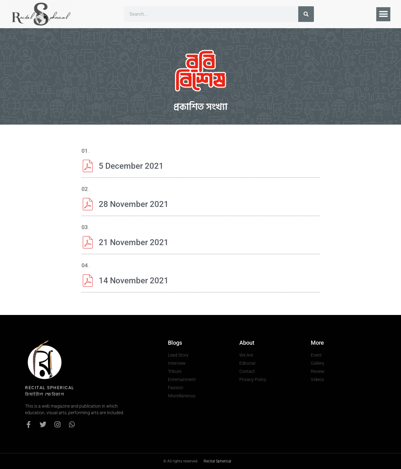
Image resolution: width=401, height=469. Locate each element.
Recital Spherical (217, 461)
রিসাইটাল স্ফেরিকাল (44, 394)
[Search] (306, 14)
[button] (383, 14)
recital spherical (50, 387)
